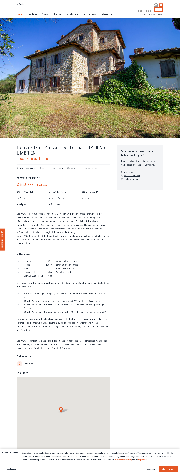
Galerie (43, 168)
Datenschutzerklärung (123, 460)
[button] (63, 410)
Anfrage (72, 168)
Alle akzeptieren (169, 469)
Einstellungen (10, 469)
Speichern (151, 469)
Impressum (142, 460)
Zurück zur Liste (90, 168)
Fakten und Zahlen (25, 168)
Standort (58, 168)
